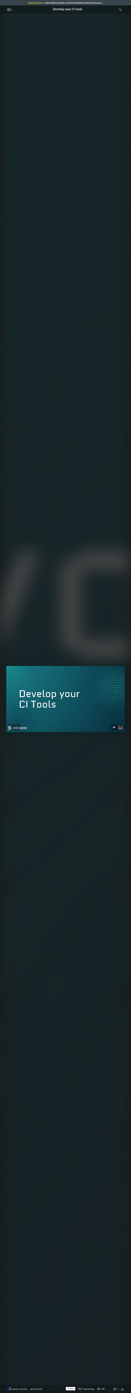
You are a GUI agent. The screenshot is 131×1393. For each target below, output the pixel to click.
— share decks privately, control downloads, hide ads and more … (65, 2)
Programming (86, 1389)
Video (70, 1389)
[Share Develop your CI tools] (109, 1389)
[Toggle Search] (120, 9)
